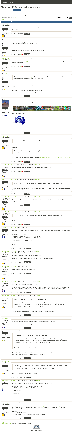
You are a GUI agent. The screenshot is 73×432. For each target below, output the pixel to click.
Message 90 (13, 196)
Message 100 (13, 227)
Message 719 (13, 361)
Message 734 (13, 402)
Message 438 (13, 295)
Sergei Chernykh (5, 24)
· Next (4, 19)
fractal (3, 179)
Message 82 (13, 135)
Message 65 (13, 58)
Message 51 (13, 23)
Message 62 (13, 38)
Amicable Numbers (7, 2)
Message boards (4, 15)
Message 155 (13, 266)
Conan (4, 227)
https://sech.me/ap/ (24, 61)
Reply (25, 33)
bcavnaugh (5, 39)
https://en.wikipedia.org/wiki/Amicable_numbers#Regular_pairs (47, 406)
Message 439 (13, 318)
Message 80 (13, 73)
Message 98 (13, 211)
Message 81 (13, 98)
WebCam (22, 129)
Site (38, 2)
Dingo (4, 99)
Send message (5, 28)
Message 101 (13, 251)
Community (31, 2)
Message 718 (13, 330)
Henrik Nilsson (5, 281)
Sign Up (63, 2)
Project (17, 2)
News (10, 15)
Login (69, 2)
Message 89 (13, 179)
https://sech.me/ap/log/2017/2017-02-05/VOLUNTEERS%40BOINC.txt (54, 157)
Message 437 (13, 281)
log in (15, 17)
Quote (28, 33)
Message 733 (13, 380)
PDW (4, 331)
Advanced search (4, 12)
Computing (24, 2)
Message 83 (13, 164)
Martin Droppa (5, 380)
